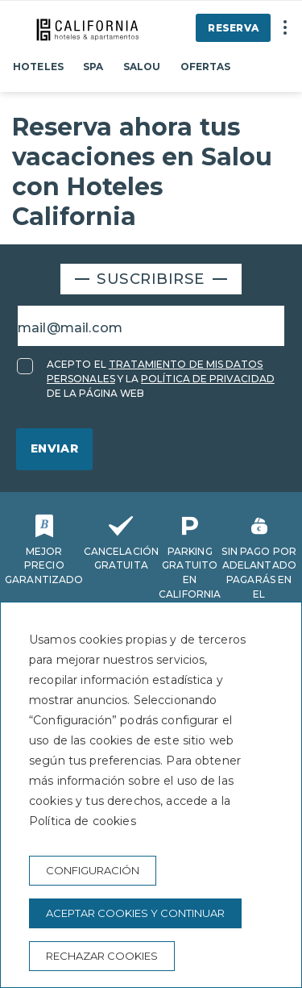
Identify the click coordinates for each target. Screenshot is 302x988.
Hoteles (38, 66)
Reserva (233, 28)
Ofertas (205, 66)
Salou (142, 66)
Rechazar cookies (102, 955)
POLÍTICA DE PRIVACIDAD (208, 379)
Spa (93, 66)
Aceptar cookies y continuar (135, 913)
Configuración (92, 870)
